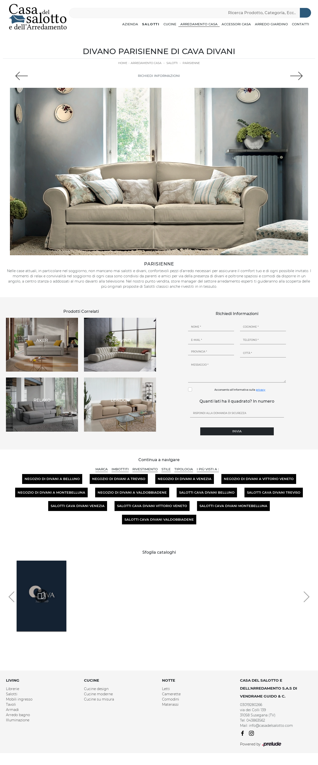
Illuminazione (17, 720)
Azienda (130, 24)
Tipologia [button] (183, 469)
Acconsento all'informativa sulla (239, 389)
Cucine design (96, 689)
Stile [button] (166, 469)
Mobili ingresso (19, 699)
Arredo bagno (18, 715)
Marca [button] (101, 469)
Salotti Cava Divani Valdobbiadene (159, 519)
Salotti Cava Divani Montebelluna (233, 506)
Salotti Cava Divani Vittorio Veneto (152, 506)
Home (122, 63)
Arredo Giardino (271, 24)
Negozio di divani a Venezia (184, 479)
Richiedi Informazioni (159, 76)
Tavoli (11, 704)
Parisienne (191, 63)
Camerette (171, 694)
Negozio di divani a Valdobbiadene (132, 492)
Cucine (169, 24)
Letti (166, 689)
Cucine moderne (98, 694)
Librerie (12, 689)
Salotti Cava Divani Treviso (273, 492)
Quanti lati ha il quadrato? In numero (236, 401)
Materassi (170, 704)
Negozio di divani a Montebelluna (51, 492)
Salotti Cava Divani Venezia (78, 506)
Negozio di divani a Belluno (52, 479)
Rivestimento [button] (145, 469)
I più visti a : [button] (208, 469)
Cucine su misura (99, 699)
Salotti (150, 24)
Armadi (12, 709)
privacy (260, 389)
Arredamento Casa (199, 24)
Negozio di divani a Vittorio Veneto (259, 479)
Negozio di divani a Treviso (118, 479)
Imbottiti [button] (120, 469)
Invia (237, 431)
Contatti (300, 24)
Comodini (170, 699)
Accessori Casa (236, 24)
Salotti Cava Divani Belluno (207, 492)
